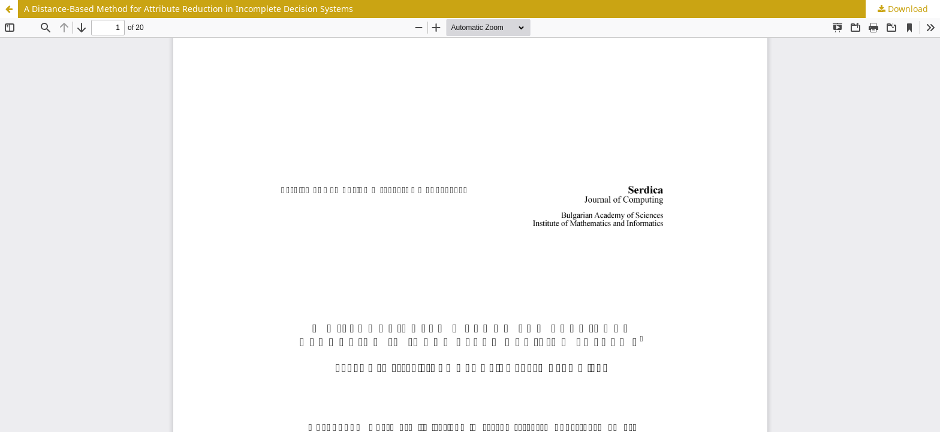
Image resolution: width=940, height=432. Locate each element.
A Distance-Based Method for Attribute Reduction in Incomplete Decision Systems (188, 8)
